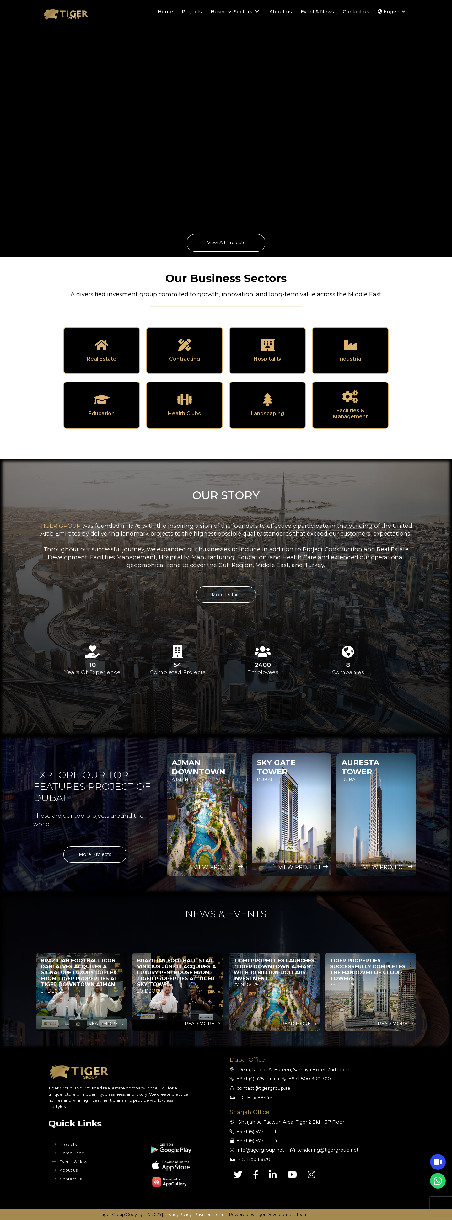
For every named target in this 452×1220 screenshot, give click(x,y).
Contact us (67, 1178)
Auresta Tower (360, 767)
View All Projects (226, 242)
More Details (226, 594)
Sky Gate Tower (276, 767)
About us (65, 1170)
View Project (218, 866)
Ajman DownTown (198, 767)
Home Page (68, 1152)
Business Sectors (236, 12)
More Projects (95, 854)
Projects (64, 1144)
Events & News (70, 1161)
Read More (106, 1023)
